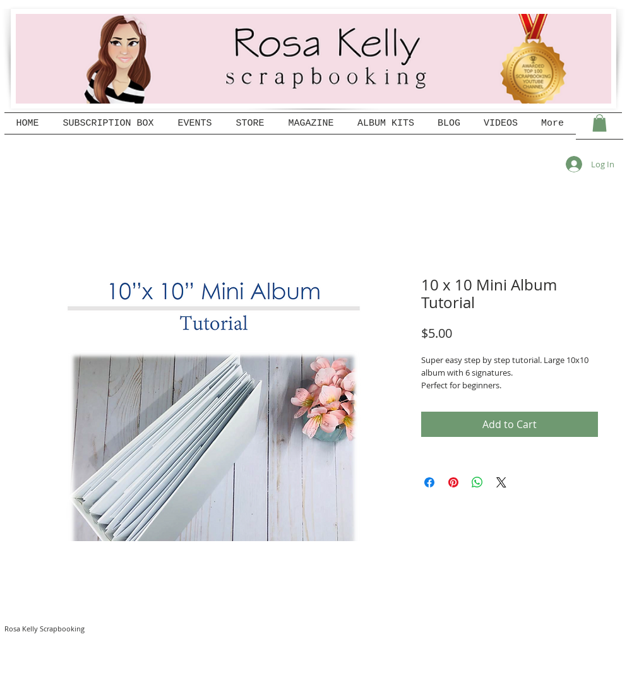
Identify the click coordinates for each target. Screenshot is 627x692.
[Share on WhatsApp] (477, 482)
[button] (599, 122)
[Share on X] (501, 482)
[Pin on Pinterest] (453, 482)
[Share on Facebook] (429, 482)
